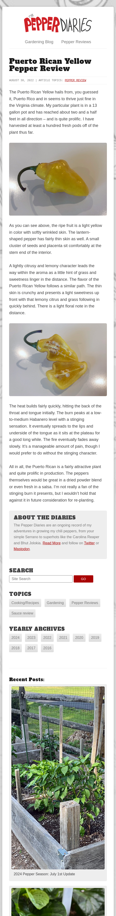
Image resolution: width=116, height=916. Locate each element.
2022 (47, 638)
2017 (31, 648)
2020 (79, 638)
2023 (31, 638)
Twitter (89, 543)
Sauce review (22, 613)
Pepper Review (75, 80)
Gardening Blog (39, 42)
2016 (47, 648)
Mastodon (22, 549)
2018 (15, 648)
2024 (15, 638)
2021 (63, 638)
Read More (52, 543)
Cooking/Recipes (25, 603)
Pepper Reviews (76, 42)
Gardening (55, 603)
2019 (95, 638)
